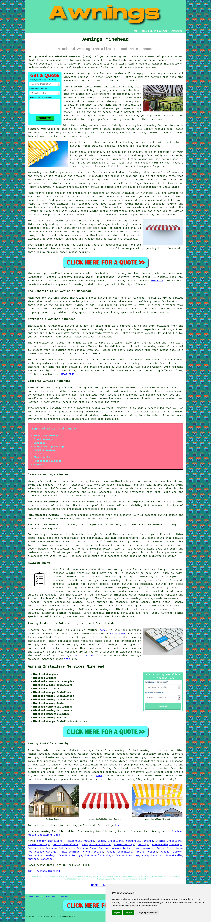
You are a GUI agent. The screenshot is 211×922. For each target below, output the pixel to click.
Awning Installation (126, 848)
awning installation (168, 775)
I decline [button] (128, 912)
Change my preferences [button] (147, 912)
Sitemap (30, 896)
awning (41, 273)
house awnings (97, 602)
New (47, 896)
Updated (55, 896)
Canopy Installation (96, 844)
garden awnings (128, 591)
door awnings (104, 591)
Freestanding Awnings (167, 844)
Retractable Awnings (42, 848)
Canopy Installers (49, 841)
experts (111, 772)
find (38, 750)
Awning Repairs (146, 852)
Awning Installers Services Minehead (66, 667)
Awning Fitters (171, 852)
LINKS (144, 31)
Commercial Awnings (139, 841)
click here (117, 633)
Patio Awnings (70, 852)
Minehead (157, 280)
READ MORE (67, 374)
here (103, 630)
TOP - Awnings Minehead (44, 871)
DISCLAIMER (176, 31)
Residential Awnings (80, 841)
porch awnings (122, 584)
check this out (83, 655)
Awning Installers (169, 841)
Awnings (143, 844)
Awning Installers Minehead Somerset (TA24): (60, 56)
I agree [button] (117, 912)
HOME (135, 31)
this (67, 659)
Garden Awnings (38, 844)
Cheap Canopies (152, 855)
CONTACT (163, 31)
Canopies (46, 859)
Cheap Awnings (124, 844)
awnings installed (80, 761)
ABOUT (153, 31)
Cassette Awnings (70, 855)
